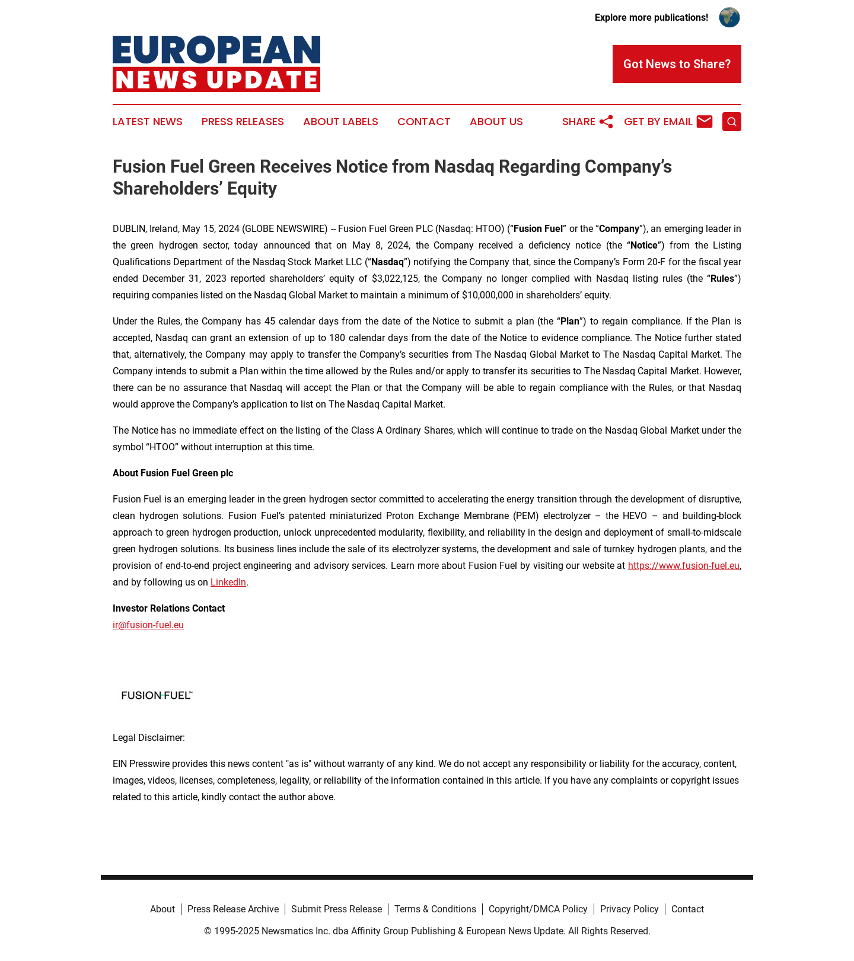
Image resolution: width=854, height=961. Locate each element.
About (162, 909)
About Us (496, 121)
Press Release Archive (233, 909)
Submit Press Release (336, 909)
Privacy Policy (629, 909)
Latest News (148, 121)
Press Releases (243, 121)
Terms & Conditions (435, 909)
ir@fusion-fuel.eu (148, 625)
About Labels (340, 121)
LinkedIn (228, 582)
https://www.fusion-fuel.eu (684, 565)
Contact (424, 121)
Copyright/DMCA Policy (538, 909)
